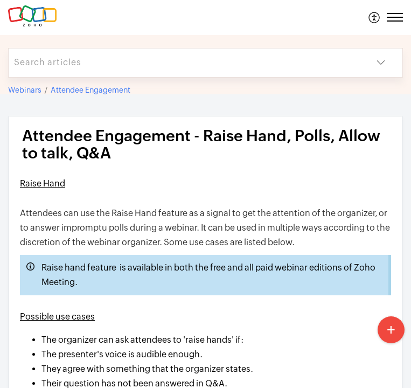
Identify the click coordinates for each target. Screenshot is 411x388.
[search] (184, 62)
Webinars (24, 90)
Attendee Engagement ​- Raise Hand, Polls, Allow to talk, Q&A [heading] (201, 144)
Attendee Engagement (90, 90)
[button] (375, 17)
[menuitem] (375, 17)
